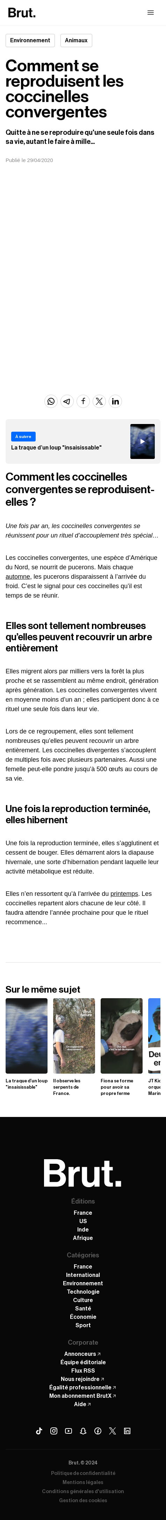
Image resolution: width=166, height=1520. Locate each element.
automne (18, 576)
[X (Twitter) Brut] (113, 1431)
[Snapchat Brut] (83, 1431)
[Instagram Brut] (54, 1431)
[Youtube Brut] (68, 1431)
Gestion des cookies (83, 1500)
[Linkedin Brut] (127, 1431)
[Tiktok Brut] (39, 1431)
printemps (124, 893)
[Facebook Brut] (98, 1431)
